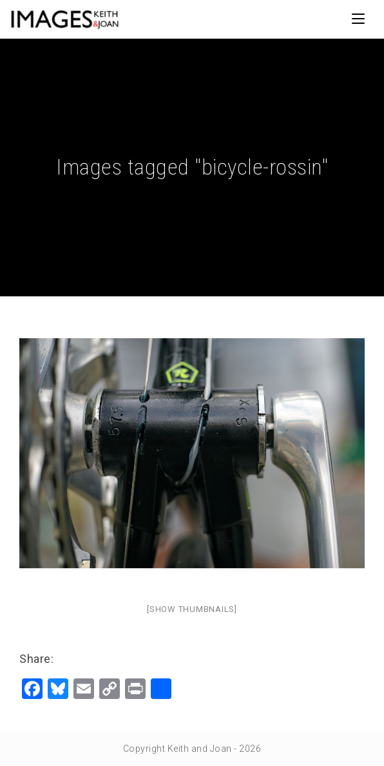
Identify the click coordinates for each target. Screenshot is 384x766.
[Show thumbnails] (192, 609)
